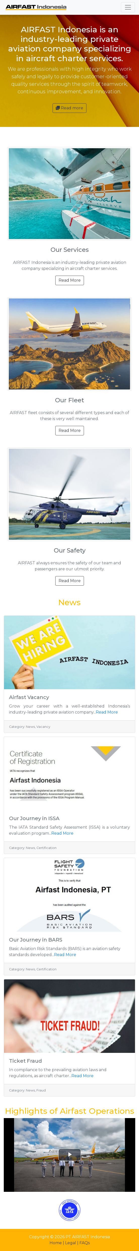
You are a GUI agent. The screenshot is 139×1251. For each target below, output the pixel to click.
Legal (71, 1242)
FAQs (84, 1242)
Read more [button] (69, 108)
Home (56, 1242)
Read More (70, 280)
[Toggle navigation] (128, 7)
